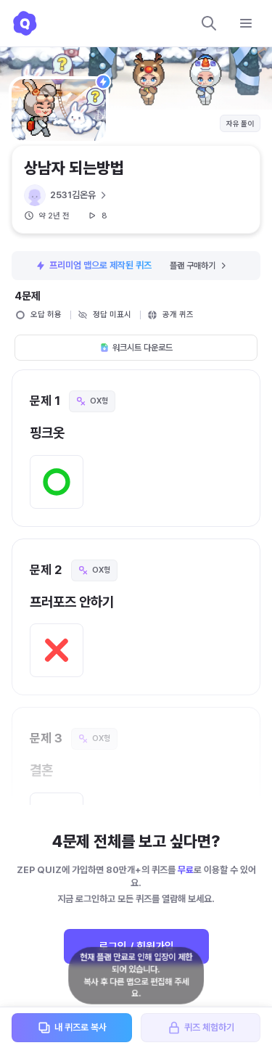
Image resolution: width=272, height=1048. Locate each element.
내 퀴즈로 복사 (72, 1027)
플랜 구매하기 (199, 266)
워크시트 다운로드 (136, 348)
